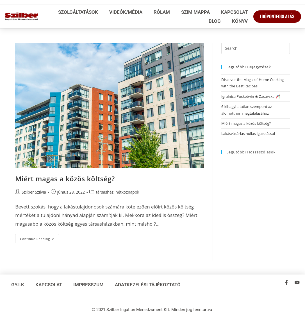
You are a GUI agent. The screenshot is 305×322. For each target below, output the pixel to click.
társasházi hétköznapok (117, 192)
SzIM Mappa (195, 12)
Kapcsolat (234, 12)
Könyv (240, 21)
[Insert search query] (255, 48)
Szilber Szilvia (34, 192)
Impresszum (88, 284)
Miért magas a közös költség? (65, 178)
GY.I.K (17, 284)
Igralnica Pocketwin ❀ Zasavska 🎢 (250, 96)
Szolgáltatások (78, 12)
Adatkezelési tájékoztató (148, 284)
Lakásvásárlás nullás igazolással (248, 133)
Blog (215, 21)
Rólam (162, 12)
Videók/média (125, 12)
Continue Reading (39, 237)
